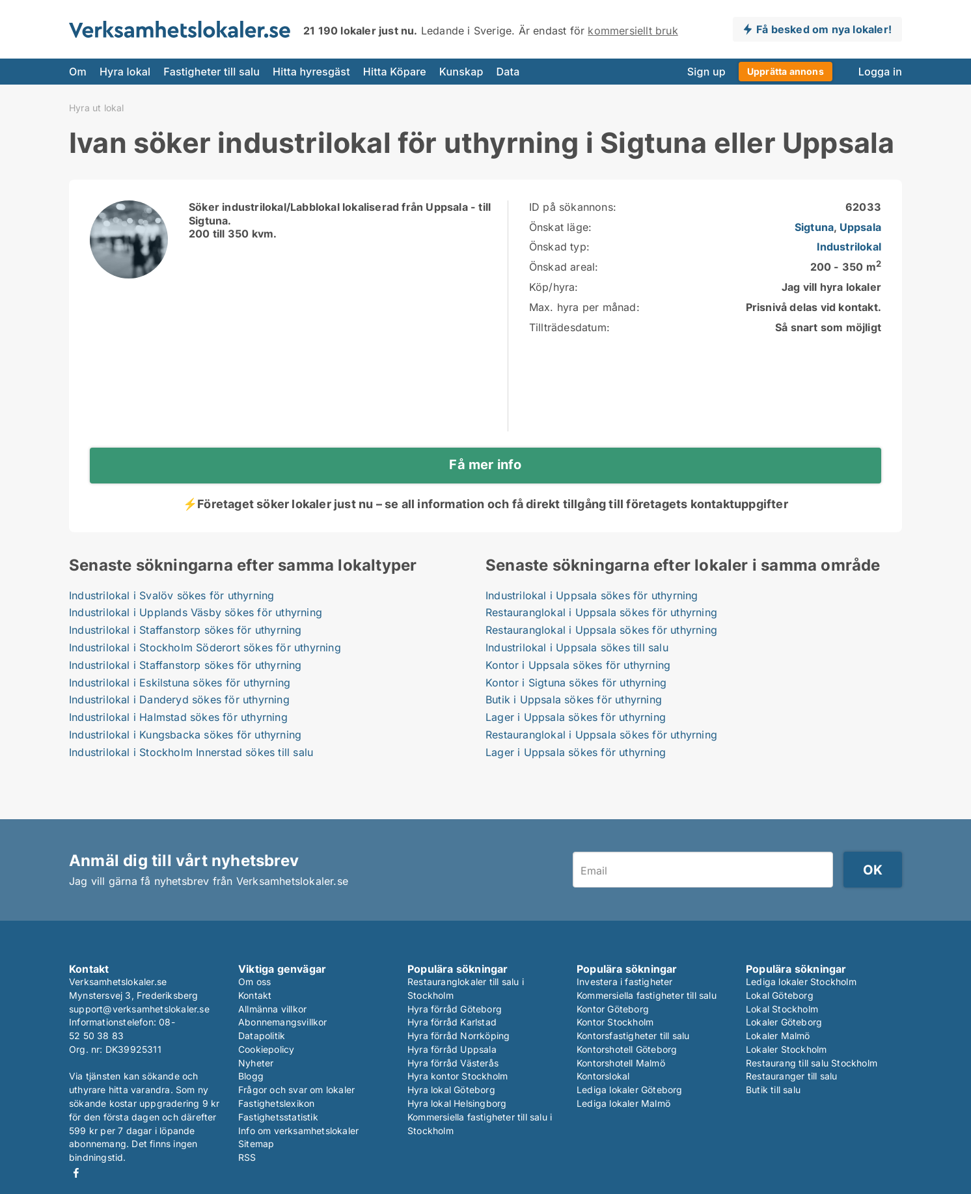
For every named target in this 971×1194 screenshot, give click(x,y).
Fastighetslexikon (276, 1103)
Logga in (880, 71)
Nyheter (255, 1062)
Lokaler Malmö (778, 1035)
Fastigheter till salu (211, 71)
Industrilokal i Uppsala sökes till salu (577, 647)
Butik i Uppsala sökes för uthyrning (574, 699)
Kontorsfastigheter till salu (633, 1035)
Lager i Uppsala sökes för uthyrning (576, 717)
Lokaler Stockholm (786, 1049)
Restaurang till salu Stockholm (811, 1062)
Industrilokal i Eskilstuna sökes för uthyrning (179, 682)
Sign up (706, 71)
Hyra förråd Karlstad (452, 1021)
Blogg (251, 1075)
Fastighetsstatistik (278, 1116)
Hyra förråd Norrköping (458, 1035)
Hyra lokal (125, 71)
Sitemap (256, 1143)
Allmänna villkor (272, 1008)
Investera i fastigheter (625, 981)
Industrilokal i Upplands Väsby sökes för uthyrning (195, 612)
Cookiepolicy (266, 1049)
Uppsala (860, 227)
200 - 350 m (845, 266)
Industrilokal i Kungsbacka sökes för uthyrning (185, 734)
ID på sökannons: (572, 206)
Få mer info (485, 464)
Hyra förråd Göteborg (454, 1008)
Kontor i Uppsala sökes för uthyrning (578, 665)
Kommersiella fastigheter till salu (647, 995)
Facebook (76, 1173)
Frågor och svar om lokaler (296, 1089)
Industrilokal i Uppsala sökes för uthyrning (592, 595)
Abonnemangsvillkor (282, 1021)
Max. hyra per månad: (584, 307)
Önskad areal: (564, 266)
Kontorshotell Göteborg (627, 1049)
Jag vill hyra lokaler (831, 286)
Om (78, 71)
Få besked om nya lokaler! (824, 29)
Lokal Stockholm (782, 1008)
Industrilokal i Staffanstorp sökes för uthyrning (185, 629)
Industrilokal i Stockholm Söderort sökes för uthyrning (205, 647)
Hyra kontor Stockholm (457, 1075)
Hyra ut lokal (96, 108)
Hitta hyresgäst (311, 71)
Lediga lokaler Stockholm (801, 981)
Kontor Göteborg (613, 1008)
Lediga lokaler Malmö (623, 1103)
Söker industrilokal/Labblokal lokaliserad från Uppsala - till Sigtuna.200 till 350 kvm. (340, 220)
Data (508, 71)
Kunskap (461, 71)
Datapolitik (261, 1035)
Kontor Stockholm (615, 1021)
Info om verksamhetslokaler (298, 1130)
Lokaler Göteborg (784, 1021)
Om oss (254, 981)
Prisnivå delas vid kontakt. (813, 307)
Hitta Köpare (394, 71)
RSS (247, 1157)
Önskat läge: (560, 227)
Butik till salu (773, 1089)
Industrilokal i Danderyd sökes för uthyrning (179, 699)
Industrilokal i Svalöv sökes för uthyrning (171, 595)
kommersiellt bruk (632, 30)
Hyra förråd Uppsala (452, 1049)
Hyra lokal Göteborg (451, 1089)
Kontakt (254, 995)
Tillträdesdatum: (569, 327)
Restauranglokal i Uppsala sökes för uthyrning (601, 612)
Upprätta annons (785, 71)
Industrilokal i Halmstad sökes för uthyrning (178, 717)
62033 (863, 206)
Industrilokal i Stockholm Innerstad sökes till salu (191, 752)
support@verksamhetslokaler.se (139, 1008)
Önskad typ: (559, 246)
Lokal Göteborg (780, 995)
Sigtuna (814, 227)
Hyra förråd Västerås (453, 1062)
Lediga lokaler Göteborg (630, 1089)
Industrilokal (849, 246)
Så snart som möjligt (828, 327)
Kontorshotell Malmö (621, 1062)
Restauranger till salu (791, 1075)
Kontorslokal (603, 1075)
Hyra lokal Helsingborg (456, 1103)
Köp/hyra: (554, 286)
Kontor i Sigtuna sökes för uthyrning (576, 682)
